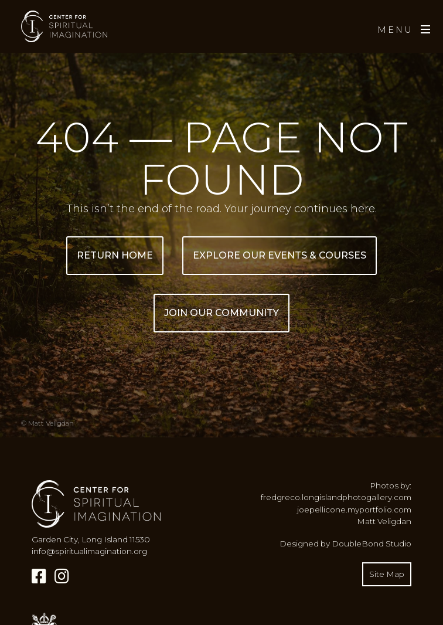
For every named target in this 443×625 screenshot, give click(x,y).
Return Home (115, 255)
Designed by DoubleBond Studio (345, 543)
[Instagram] (61, 576)
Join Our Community (221, 312)
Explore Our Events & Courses (279, 255)
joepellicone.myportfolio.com (354, 509)
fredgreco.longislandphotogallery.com (336, 497)
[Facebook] (39, 576)
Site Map (386, 574)
